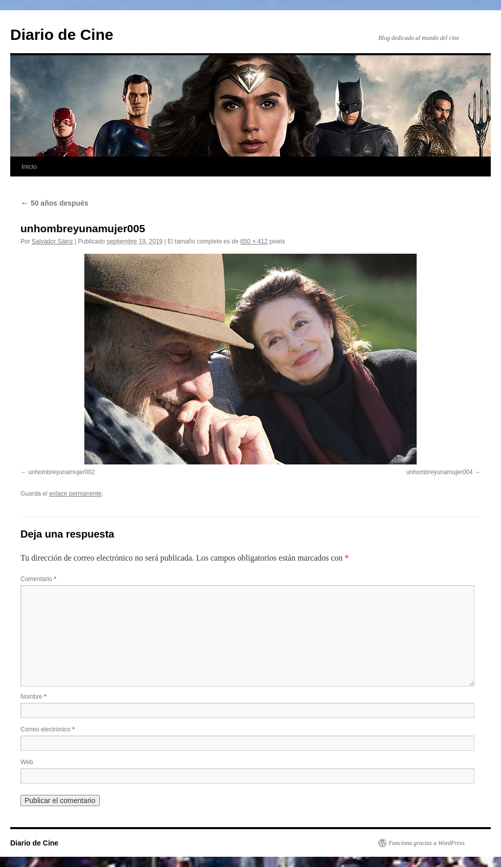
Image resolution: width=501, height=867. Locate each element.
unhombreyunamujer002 (61, 472)
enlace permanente (75, 493)
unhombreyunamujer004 (439, 472)
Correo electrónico (47, 729)
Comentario (38, 579)
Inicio (29, 166)
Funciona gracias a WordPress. (427, 843)
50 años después (54, 203)
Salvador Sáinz (52, 241)
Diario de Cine (61, 34)
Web (26, 762)
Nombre (33, 696)
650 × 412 (254, 241)
